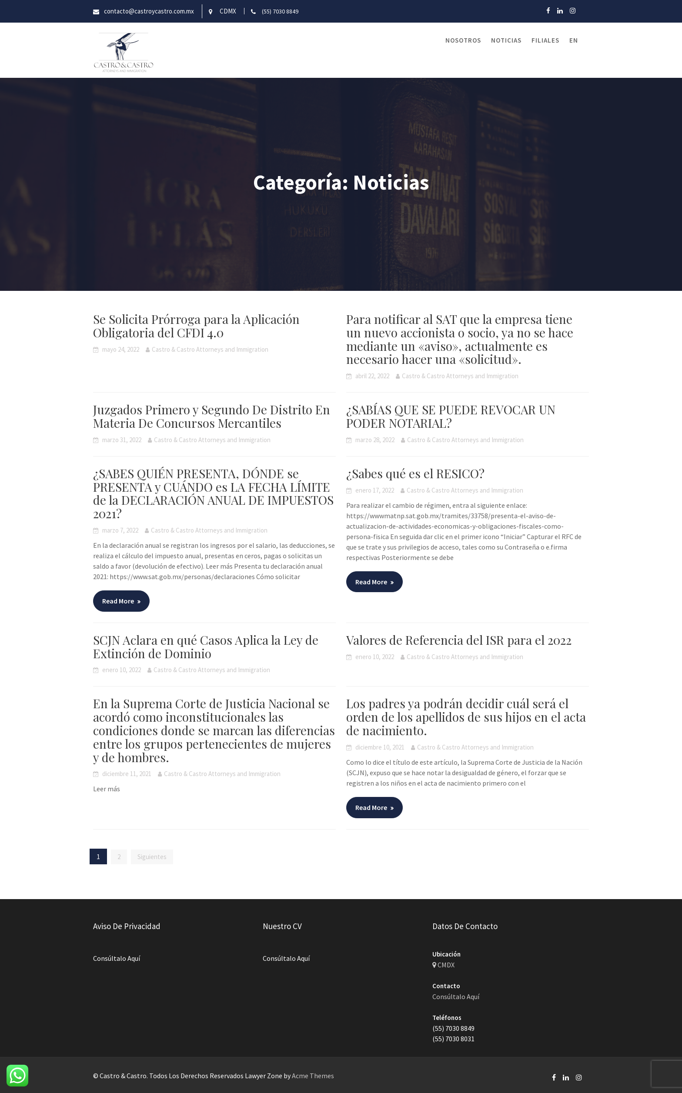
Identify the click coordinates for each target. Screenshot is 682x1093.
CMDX (444, 964)
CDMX (228, 11)
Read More (118, 600)
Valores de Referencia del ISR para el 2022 (459, 640)
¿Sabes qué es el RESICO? (415, 473)
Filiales (545, 40)
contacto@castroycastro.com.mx (149, 11)
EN (573, 40)
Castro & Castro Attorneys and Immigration (210, 349)
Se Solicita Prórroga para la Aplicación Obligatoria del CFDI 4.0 (196, 325)
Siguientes (152, 857)
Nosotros (463, 40)
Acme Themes (313, 1075)
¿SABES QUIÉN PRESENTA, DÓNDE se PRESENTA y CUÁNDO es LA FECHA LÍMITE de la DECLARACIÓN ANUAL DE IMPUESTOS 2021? (213, 493)
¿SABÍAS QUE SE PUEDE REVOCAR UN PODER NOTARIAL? (450, 416)
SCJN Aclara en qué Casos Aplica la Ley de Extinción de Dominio (205, 646)
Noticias (506, 40)
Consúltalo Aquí (117, 957)
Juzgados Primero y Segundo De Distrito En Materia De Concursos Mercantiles (211, 416)
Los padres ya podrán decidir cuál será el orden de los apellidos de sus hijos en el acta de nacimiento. (466, 716)
